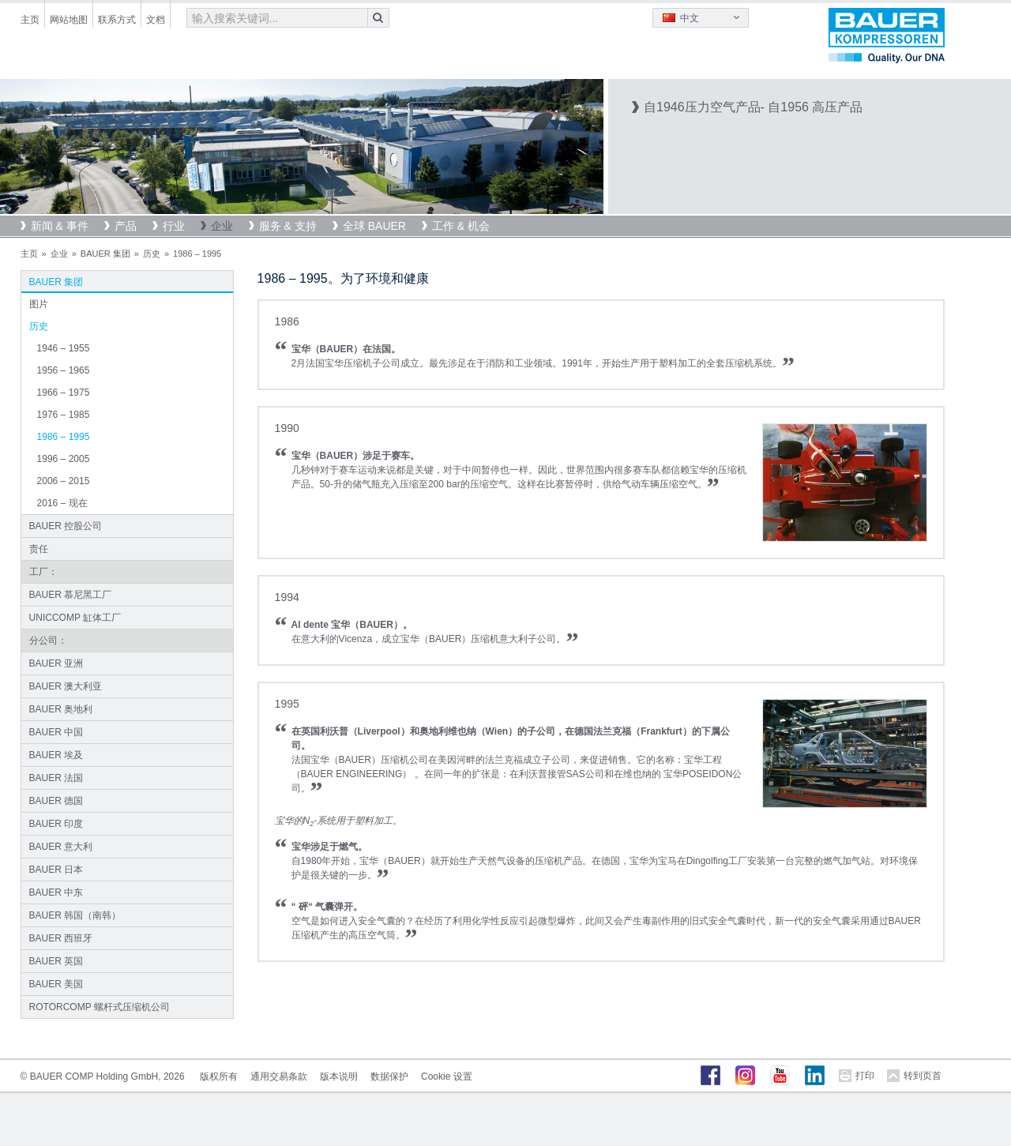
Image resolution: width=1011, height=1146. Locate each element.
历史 (151, 253)
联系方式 (117, 19)
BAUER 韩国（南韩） (75, 915)
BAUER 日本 (56, 869)
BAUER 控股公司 (66, 526)
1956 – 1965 (63, 370)
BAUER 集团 (105, 253)
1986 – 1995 (63, 436)
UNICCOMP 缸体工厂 (75, 617)
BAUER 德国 (56, 800)
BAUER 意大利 (61, 846)
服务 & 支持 (288, 226)
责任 (38, 548)
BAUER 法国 (56, 777)
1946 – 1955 (63, 348)
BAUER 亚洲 (56, 663)
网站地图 (69, 19)
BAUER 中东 (56, 892)
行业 (174, 226)
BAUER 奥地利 (61, 709)
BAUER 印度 (56, 823)
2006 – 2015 (63, 481)
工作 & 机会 (461, 226)
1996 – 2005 (63, 458)
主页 (30, 19)
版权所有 (219, 1076)
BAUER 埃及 (56, 755)
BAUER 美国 (56, 984)
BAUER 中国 (56, 732)
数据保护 (389, 1076)
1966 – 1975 (63, 392)
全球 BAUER (374, 226)
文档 (155, 19)
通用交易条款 (278, 1076)
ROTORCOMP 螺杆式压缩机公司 (99, 1007)
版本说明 (339, 1076)
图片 (38, 304)
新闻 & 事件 (59, 226)
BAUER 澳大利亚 (66, 686)
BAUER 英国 (56, 961)
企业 (222, 226)
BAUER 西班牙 (61, 938)
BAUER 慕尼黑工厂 (70, 594)
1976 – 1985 (63, 414)
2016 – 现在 (62, 503)
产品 (126, 226)
